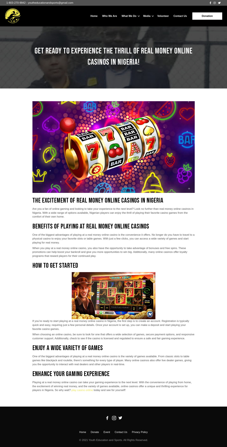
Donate (95, 432)
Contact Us (180, 16)
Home (94, 16)
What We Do (129, 16)
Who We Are (109, 16)
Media (146, 16)
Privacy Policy (140, 432)
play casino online (82, 390)
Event (107, 432)
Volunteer (163, 16)
